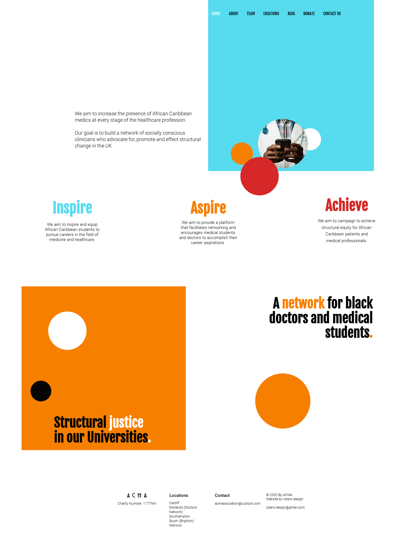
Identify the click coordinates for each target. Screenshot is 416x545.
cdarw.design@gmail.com (285, 507)
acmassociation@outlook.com (238, 504)
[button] (271, 13)
